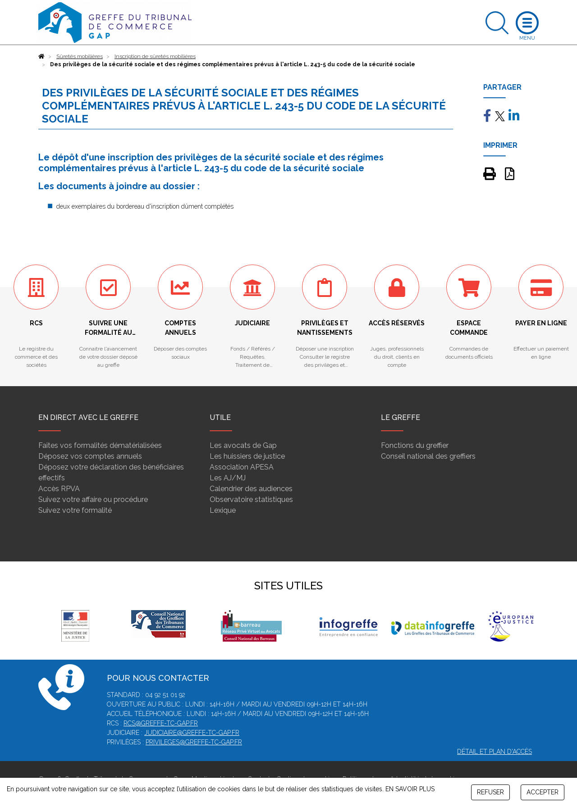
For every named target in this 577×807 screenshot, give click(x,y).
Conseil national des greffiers (428, 456)
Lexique (223, 510)
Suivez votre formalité (75, 510)
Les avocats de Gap (243, 445)
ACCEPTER (543, 792)
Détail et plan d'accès (494, 751)
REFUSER (490, 792)
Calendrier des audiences (251, 488)
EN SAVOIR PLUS (410, 789)
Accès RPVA (59, 488)
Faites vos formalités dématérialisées (100, 445)
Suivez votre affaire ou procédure (93, 499)
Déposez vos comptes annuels (90, 456)
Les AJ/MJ (228, 478)
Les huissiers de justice (247, 456)
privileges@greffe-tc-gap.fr (194, 742)
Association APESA (242, 467)
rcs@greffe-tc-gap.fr (161, 723)
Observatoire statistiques (251, 499)
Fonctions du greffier (415, 445)
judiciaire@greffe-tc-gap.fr (191, 732)
